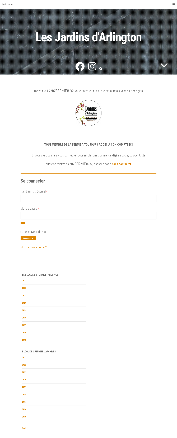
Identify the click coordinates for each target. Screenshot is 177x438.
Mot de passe (30, 208)
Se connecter (28, 238)
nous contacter (121, 164)
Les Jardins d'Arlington (88, 37)
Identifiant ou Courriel (34, 191)
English (25, 428)
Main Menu (88, 4)
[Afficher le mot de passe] (23, 223)
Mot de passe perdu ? (34, 247)
